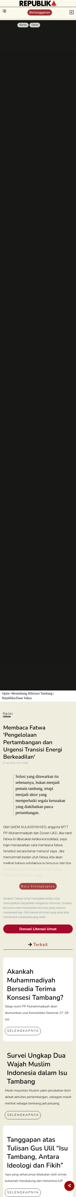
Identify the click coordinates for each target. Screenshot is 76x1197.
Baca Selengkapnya (38, 886)
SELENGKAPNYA (23, 1031)
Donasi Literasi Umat (38, 929)
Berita (23, 25)
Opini (34, 25)
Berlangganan (39, 12)
